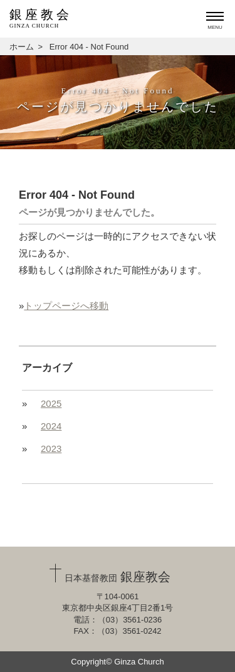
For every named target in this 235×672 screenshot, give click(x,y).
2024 (51, 426)
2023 (51, 448)
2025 (51, 403)
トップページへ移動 (66, 305)
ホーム (21, 46)
